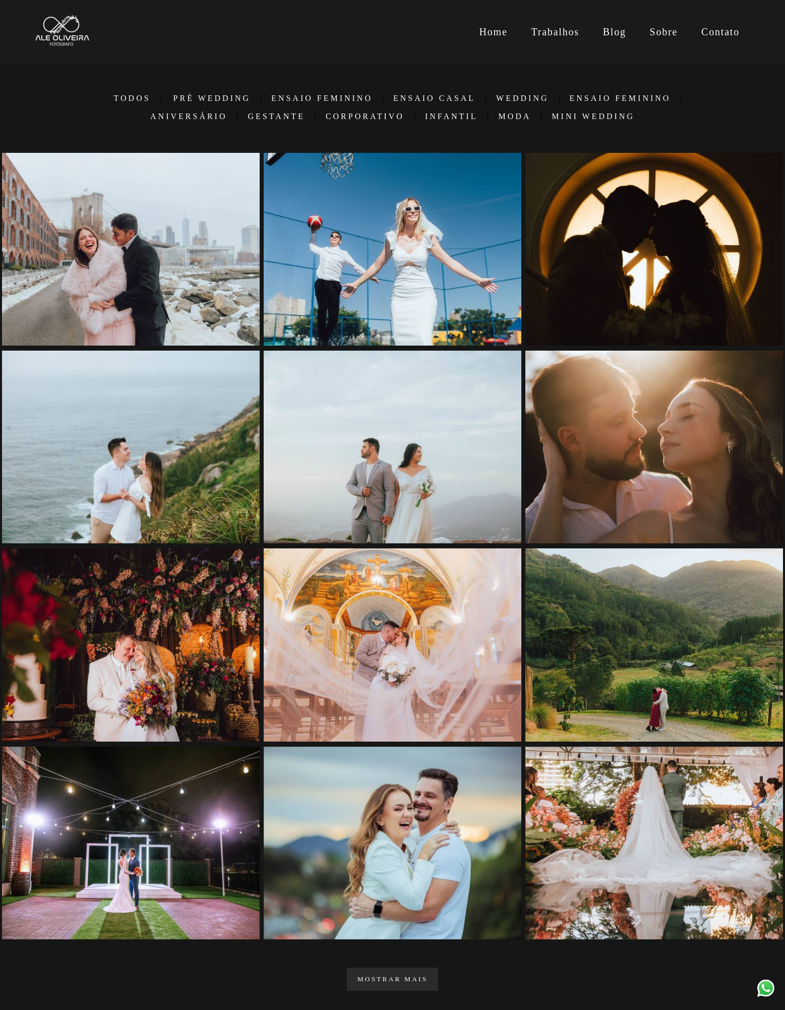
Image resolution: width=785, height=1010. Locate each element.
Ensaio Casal (434, 98)
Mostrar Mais (392, 979)
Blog (614, 31)
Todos (132, 98)
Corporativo (365, 117)
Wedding (522, 98)
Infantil (451, 117)
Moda (514, 117)
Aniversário (188, 117)
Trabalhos (555, 31)
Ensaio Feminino (322, 98)
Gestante (276, 117)
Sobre (664, 31)
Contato (720, 31)
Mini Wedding (593, 117)
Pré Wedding (212, 98)
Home (493, 31)
